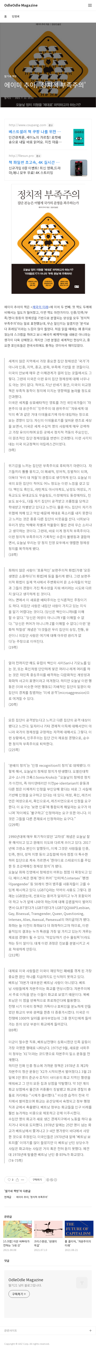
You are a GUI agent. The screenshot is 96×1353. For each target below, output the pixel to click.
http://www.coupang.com (27, 125)
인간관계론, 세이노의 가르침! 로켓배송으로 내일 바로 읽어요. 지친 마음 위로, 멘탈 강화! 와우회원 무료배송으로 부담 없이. (35, 139)
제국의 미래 (40, 307)
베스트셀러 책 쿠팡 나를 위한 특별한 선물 (35, 131)
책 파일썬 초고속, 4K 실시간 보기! (34, 162)
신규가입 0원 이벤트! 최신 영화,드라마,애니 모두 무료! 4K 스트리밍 (35, 170)
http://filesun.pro (21, 156)
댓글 (6, 1261)
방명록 (16, 16)
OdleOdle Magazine (21, 5)
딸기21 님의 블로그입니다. (25, 1285)
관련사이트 (10, 1330)
